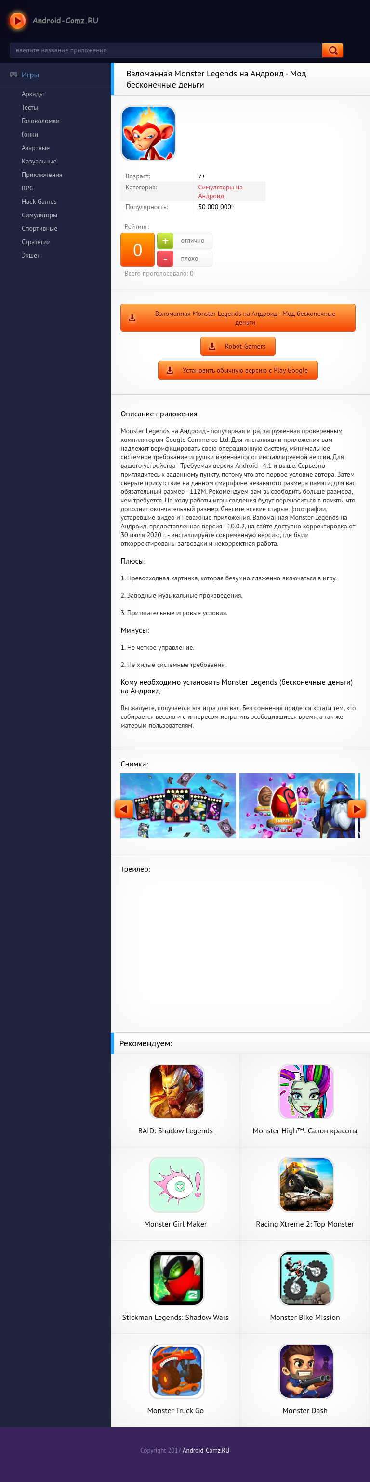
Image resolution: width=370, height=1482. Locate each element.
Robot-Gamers (245, 346)
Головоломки (41, 120)
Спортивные (39, 228)
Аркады (33, 93)
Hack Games (39, 201)
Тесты (30, 107)
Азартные (36, 147)
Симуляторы (39, 215)
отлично (180, 241)
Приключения (42, 174)
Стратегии (36, 242)
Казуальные (39, 161)
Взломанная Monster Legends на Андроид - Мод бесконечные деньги (245, 318)
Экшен (31, 255)
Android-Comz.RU (206, 1450)
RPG (28, 188)
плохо (177, 259)
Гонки (30, 134)
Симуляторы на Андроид (220, 191)
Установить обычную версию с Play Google (245, 370)
